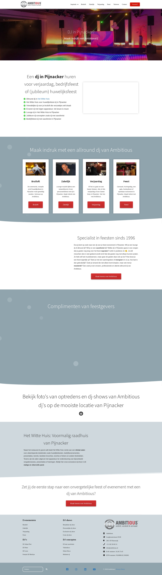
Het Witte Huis (43, 99)
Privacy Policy (120, 568)
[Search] (46, 568)
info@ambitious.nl (112, 547)
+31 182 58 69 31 (111, 543)
